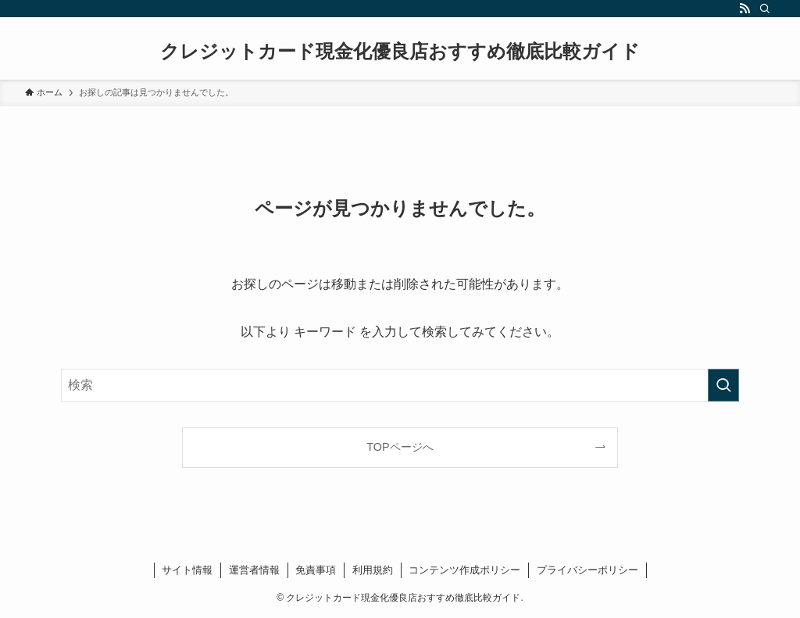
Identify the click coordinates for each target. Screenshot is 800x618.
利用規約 (372, 570)
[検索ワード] (400, 385)
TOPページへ (399, 447)
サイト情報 (187, 570)
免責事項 (315, 570)
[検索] (765, 8)
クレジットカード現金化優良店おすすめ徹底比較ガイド (400, 51)
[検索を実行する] (723, 385)
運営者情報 (254, 570)
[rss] (744, 8)
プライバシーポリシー (587, 570)
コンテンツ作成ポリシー (464, 570)
